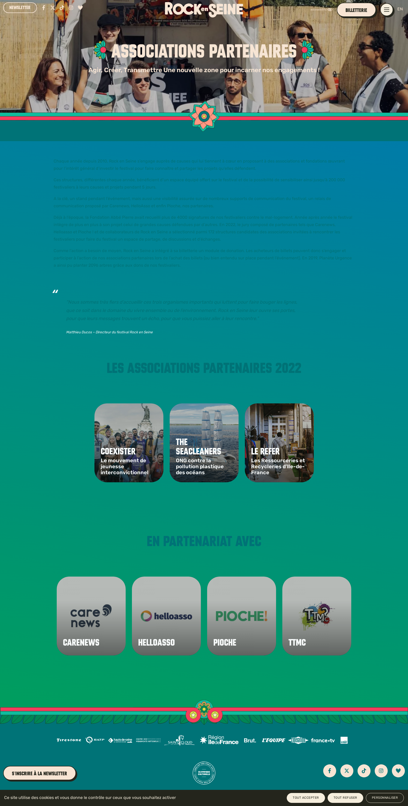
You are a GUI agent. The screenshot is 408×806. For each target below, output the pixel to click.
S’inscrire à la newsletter (39, 774)
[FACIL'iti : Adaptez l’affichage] (323, 10)
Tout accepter (306, 797)
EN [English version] (400, 9)
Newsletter (19, 7)
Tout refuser (345, 797)
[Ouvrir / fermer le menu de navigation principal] (386, 9)
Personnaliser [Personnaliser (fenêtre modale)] (385, 797)
